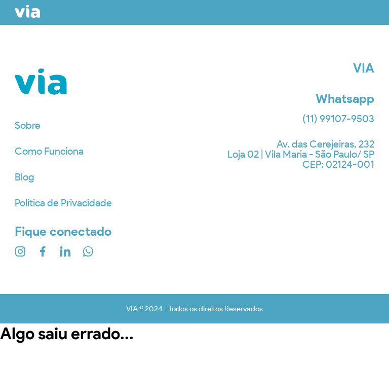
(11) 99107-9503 (338, 119)
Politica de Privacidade (63, 203)
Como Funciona (49, 151)
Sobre (28, 125)
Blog (24, 177)
